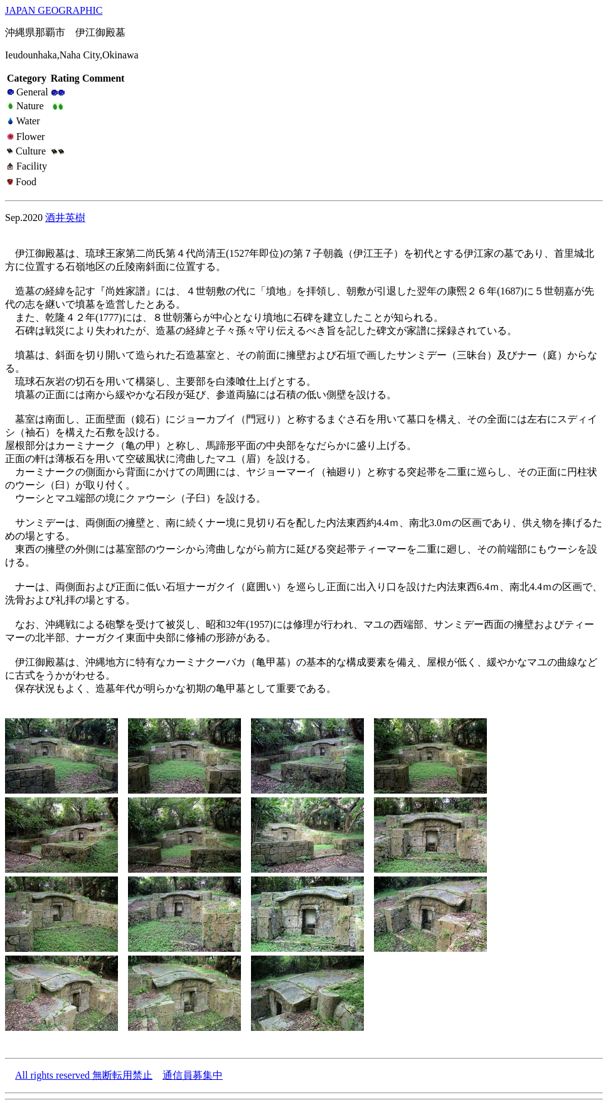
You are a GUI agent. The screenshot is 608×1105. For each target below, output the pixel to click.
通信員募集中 (193, 1075)
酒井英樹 (65, 217)
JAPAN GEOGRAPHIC (53, 10)
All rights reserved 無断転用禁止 (83, 1075)
